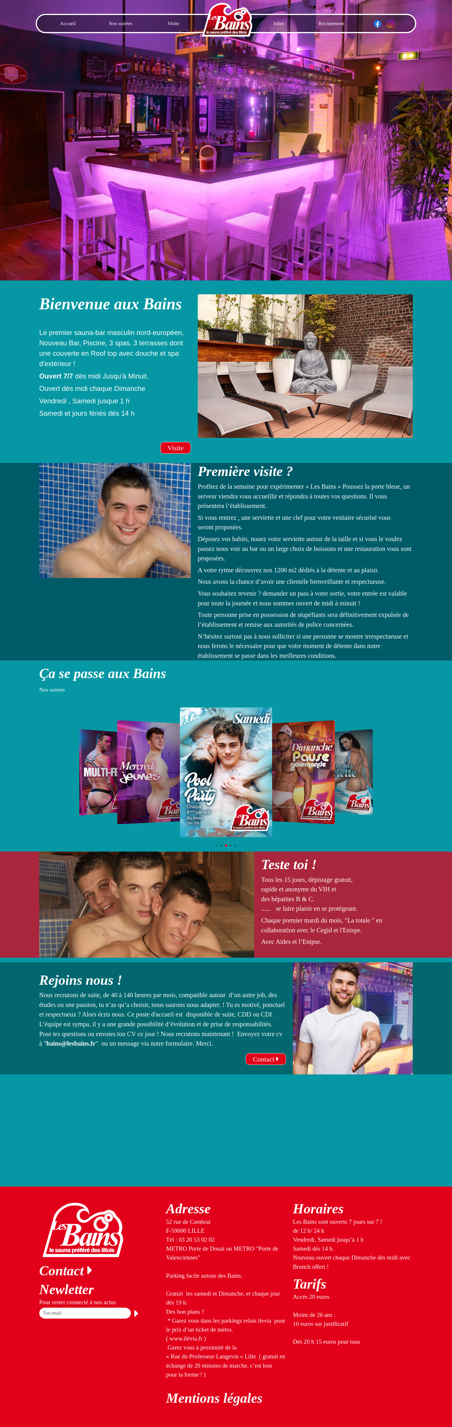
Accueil (68, 23)
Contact (266, 1059)
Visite (173, 23)
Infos (279, 23)
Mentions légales (214, 1398)
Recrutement (331, 23)
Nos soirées (120, 23)
